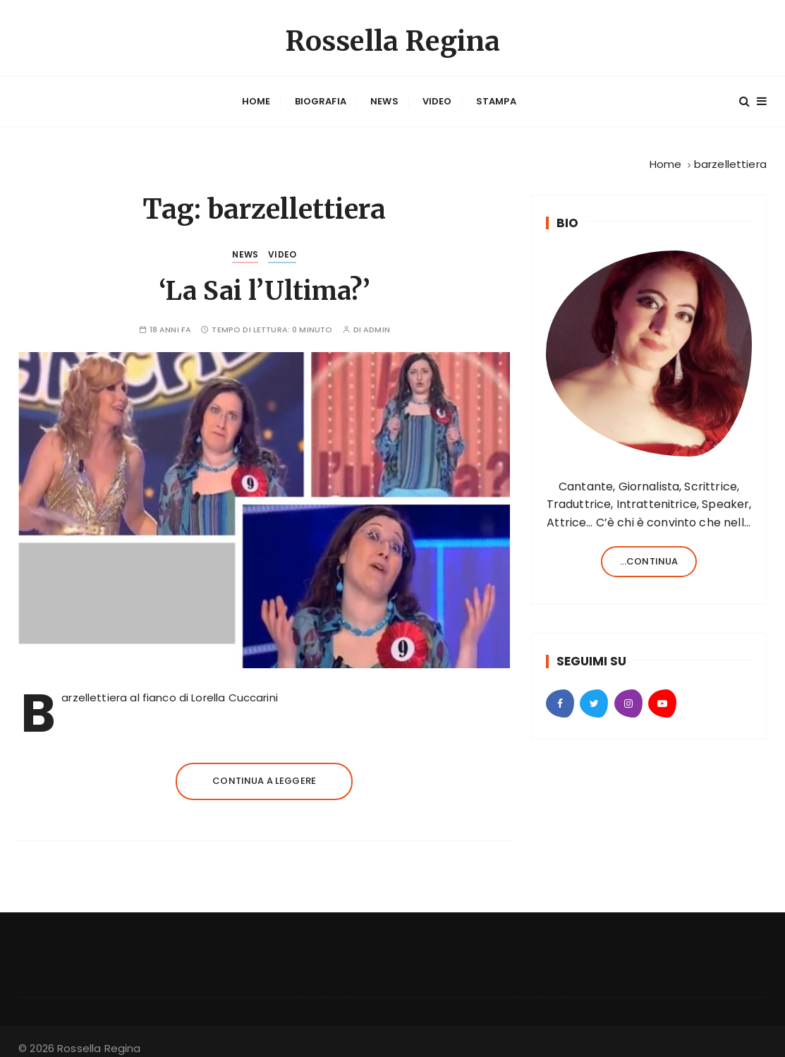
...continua (649, 550)
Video (437, 96)
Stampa (496, 96)
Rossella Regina (392, 38)
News (384, 96)
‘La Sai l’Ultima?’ (264, 280)
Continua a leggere (264, 769)
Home (256, 96)
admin (376, 319)
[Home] (666, 153)
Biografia (320, 96)
